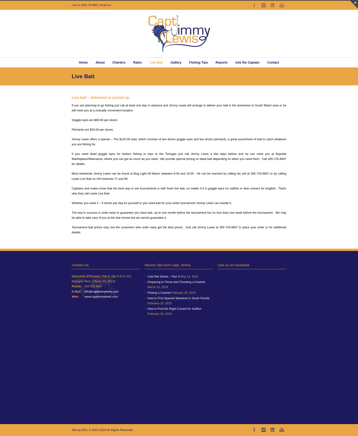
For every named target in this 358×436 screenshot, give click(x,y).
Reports (222, 62)
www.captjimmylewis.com (101, 296)
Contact (273, 62)
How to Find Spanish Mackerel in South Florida (178, 298)
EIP (84, 430)
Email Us (105, 5)
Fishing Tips (198, 62)
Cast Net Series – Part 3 (163, 276)
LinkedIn (272, 5)
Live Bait (156, 62)
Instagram (263, 5)
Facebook (254, 5)
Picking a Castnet (159, 292)
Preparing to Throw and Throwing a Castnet (176, 282)
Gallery (176, 62)
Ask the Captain (247, 62)
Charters (119, 62)
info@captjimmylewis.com (101, 291)
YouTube (281, 5)
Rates (137, 62)
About (100, 62)
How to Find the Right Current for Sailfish (174, 308)
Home (83, 62)
